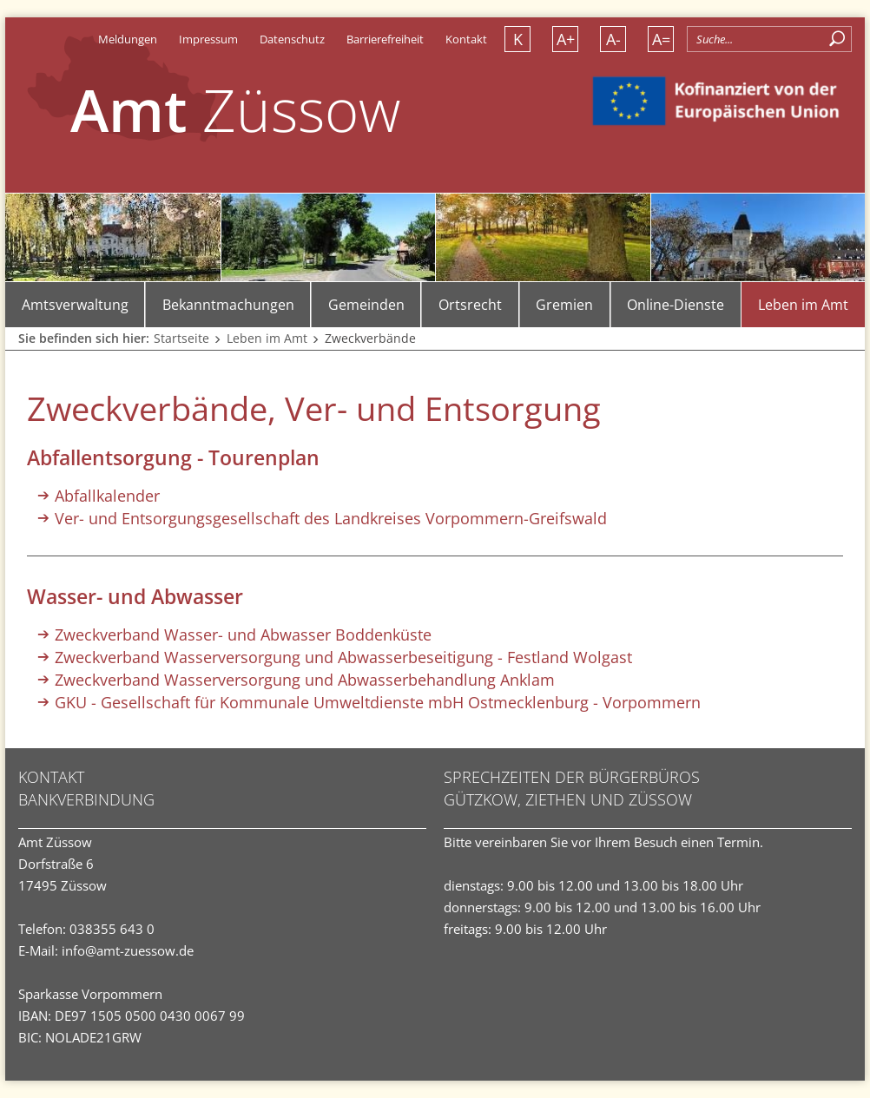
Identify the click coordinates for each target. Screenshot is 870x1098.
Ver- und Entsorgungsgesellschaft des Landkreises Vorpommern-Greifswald (331, 518)
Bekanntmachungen (228, 304)
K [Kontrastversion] (518, 39)
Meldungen (127, 39)
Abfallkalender (107, 495)
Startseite (181, 338)
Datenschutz (292, 39)
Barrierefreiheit (385, 39)
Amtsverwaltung (75, 304)
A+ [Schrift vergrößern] (566, 39)
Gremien (564, 304)
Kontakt (466, 39)
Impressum (208, 39)
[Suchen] (838, 39)
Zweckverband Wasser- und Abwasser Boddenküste (243, 634)
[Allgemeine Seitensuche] (769, 39)
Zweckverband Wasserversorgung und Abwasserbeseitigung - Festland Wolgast (343, 657)
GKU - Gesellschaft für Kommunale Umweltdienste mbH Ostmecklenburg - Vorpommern (378, 702)
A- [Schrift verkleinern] (613, 39)
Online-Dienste (675, 304)
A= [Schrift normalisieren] (661, 39)
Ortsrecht (470, 304)
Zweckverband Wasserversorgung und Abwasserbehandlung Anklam (305, 679)
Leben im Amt (803, 304)
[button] (824, 63)
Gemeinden (366, 304)
